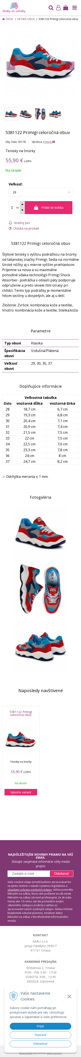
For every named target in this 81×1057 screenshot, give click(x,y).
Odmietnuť (40, 1043)
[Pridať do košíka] (48, 207)
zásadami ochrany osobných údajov (30, 890)
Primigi (49, 142)
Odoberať (61, 873)
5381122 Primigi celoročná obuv (21, 713)
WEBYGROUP (54, 1053)
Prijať (40, 1026)
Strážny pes (19, 223)
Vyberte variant (20, 792)
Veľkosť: (15, 184)
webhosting (26, 1053)
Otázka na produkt (24, 228)
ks (17, 207)
